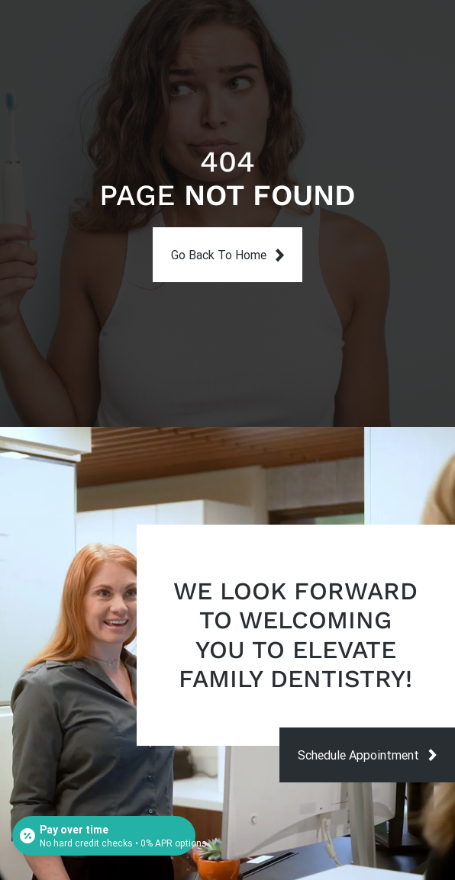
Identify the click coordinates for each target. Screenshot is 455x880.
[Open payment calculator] (103, 836)
